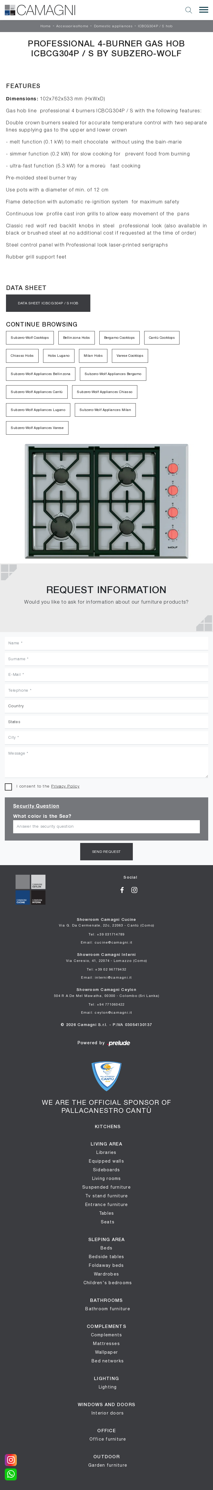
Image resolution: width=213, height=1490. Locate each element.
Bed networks (108, 1360)
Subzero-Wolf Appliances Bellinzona (41, 374)
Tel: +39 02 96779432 (106, 969)
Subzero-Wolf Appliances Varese (37, 428)
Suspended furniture (106, 1187)
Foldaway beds (106, 1265)
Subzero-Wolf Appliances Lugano (38, 410)
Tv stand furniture (106, 1195)
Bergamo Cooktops (119, 337)
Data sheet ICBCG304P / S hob (48, 303)
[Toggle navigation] (203, 10)
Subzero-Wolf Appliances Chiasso (105, 392)
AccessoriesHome (72, 26)
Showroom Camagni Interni (106, 957)
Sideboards (106, 1169)
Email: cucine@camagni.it (106, 942)
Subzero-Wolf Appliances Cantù (37, 392)
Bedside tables (106, 1256)
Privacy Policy (65, 786)
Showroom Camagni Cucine (106, 922)
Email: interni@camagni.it (106, 977)
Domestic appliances (113, 26)
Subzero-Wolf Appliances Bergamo (113, 374)
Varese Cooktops (130, 355)
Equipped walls (106, 1161)
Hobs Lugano (59, 355)
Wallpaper (106, 1352)
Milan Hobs (93, 355)
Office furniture (107, 1439)
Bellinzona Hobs (76, 337)
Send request (106, 852)
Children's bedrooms (107, 1282)
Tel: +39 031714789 (107, 934)
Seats (108, 1221)
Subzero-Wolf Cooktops (30, 337)
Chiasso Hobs (22, 355)
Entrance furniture (106, 1204)
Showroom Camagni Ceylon (106, 993)
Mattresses (106, 1343)
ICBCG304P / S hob (155, 26)
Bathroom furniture (107, 1308)
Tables (106, 1213)
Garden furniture (107, 1465)
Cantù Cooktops (162, 337)
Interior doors (108, 1413)
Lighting (108, 1387)
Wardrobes (106, 1274)
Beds (106, 1248)
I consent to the (48, 786)
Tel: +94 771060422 (107, 1004)
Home (45, 26)
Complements (106, 1334)
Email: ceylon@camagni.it (106, 1012)
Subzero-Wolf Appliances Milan (105, 410)
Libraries (106, 1152)
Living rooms (106, 1178)
